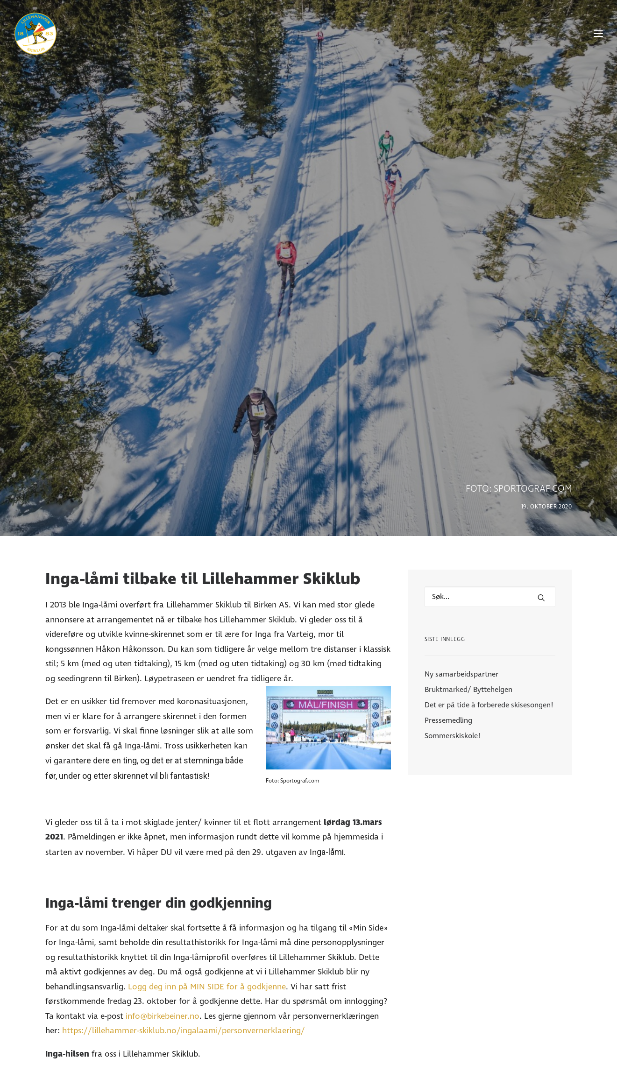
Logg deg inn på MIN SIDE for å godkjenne (207, 908)
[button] (541, 519)
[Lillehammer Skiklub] (35, 34)
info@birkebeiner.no (162, 938)
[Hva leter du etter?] (490, 518)
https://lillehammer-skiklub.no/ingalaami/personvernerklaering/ (183, 953)
